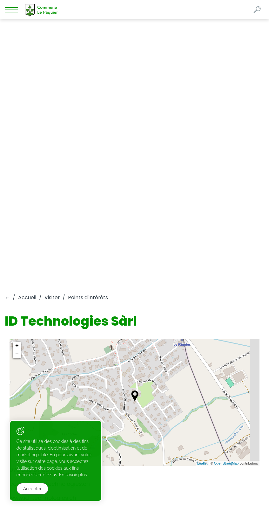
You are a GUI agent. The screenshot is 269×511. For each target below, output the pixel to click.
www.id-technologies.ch (43, 236)
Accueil (27, 35)
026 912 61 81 (18, 346)
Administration (215, 281)
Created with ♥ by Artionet (174, 495)
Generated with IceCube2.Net (233, 495)
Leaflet (202, 202)
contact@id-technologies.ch (50, 222)
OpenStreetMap (226, 202)
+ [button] (17, 84)
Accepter (32, 489)
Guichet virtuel (126, 281)
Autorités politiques (62, 281)
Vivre (12, 281)
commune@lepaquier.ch (33, 352)
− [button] (17, 92)
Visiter (52, 35)
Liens (12, 289)
